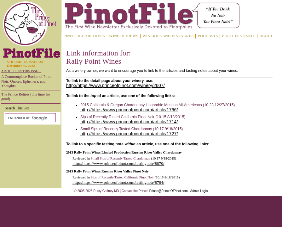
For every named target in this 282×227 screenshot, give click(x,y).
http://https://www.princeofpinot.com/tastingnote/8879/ (118, 163)
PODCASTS (208, 36)
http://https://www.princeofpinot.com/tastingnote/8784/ (118, 182)
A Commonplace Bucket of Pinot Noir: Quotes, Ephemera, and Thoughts (26, 81)
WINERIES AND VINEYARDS (168, 36)
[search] (29, 118)
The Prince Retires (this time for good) (25, 96)
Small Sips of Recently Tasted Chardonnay (120, 158)
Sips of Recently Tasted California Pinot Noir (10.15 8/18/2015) (132, 117)
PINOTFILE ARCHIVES (84, 36)
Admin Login (199, 191)
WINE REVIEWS (123, 36)
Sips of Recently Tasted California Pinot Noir (122, 177)
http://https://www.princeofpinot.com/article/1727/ (129, 133)
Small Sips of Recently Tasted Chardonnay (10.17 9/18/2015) (131, 129)
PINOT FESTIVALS (238, 36)
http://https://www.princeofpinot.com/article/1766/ (129, 109)
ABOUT (266, 36)
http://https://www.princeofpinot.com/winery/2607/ (115, 85)
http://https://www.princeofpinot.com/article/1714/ (129, 121)
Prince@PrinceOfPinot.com (168, 191)
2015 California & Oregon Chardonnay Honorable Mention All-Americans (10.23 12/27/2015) (157, 105)
